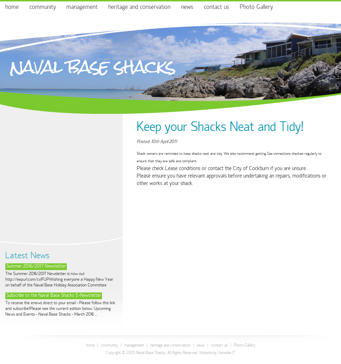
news (187, 8)
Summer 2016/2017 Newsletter (36, 266)
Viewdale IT (226, 353)
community (42, 8)
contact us (216, 8)
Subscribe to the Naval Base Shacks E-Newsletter (53, 296)
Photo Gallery (256, 8)
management (82, 8)
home (12, 8)
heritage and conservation (139, 8)
